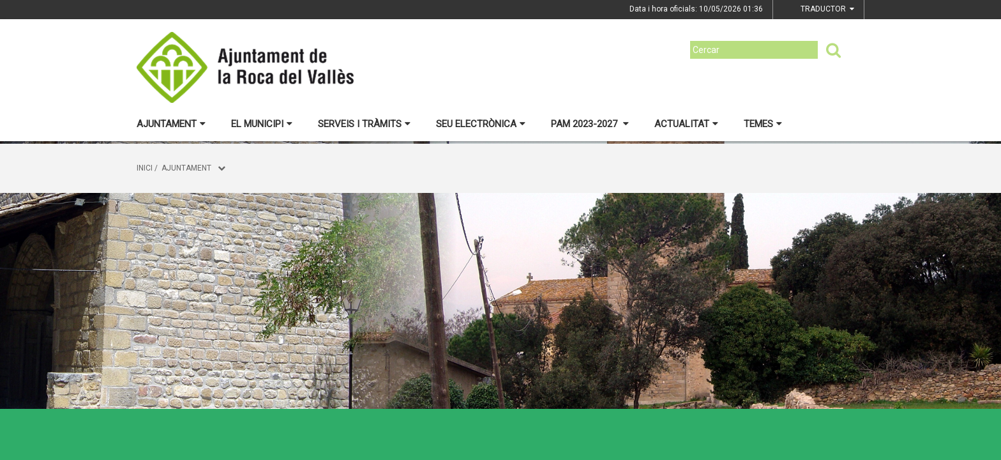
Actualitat (686, 124)
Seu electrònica (480, 124)
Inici (145, 168)
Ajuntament (171, 124)
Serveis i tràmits (364, 124)
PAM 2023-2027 (590, 124)
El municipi (261, 124)
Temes (763, 124)
